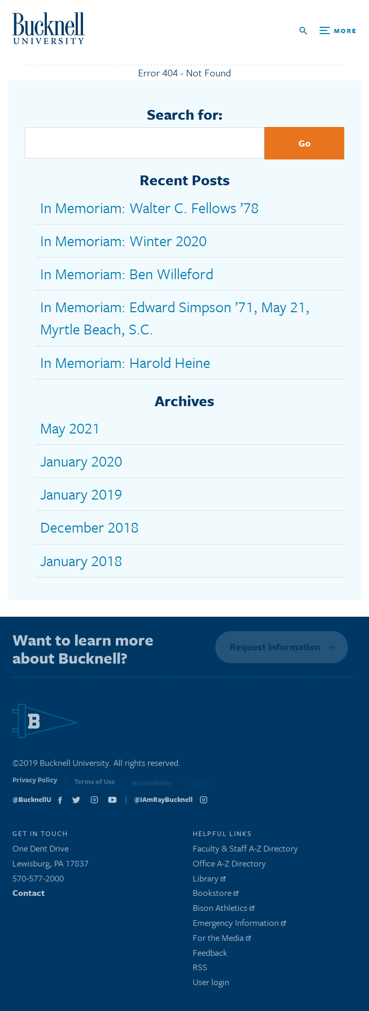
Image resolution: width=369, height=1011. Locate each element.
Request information (274, 646)
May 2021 (70, 428)
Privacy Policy (34, 784)
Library (209, 880)
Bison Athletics (224, 909)
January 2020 (81, 461)
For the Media (222, 939)
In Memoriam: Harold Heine (125, 362)
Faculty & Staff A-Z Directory (245, 850)
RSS (200, 969)
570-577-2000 (38, 880)
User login (211, 983)
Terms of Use (94, 785)
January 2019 (81, 494)
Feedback (210, 954)
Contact (28, 895)
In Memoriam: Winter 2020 (123, 240)
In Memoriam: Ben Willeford (126, 273)
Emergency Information (239, 924)
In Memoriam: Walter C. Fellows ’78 (149, 207)
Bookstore (216, 895)
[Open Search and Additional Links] (328, 31)
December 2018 (89, 527)
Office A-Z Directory (229, 865)
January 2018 (81, 560)
